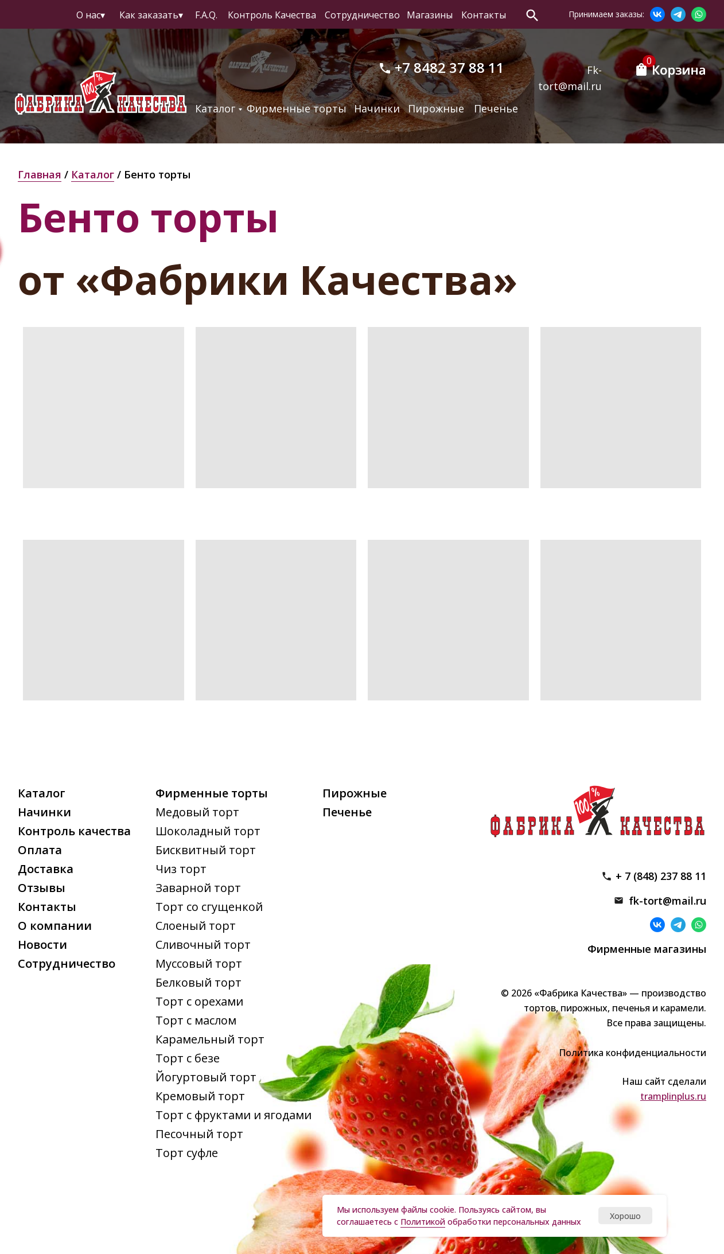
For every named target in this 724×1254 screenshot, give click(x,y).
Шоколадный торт (207, 831)
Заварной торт (198, 887)
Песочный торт (199, 1134)
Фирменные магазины (646, 949)
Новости (42, 944)
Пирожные (436, 108)
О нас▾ (90, 15)
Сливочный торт (203, 944)
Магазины (430, 15)
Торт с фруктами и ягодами (233, 1115)
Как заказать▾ (151, 15)
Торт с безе (187, 1058)
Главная (39, 174)
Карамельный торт (209, 1039)
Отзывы (41, 887)
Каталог (215, 108)
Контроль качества (74, 831)
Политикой (422, 1221)
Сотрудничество (362, 15)
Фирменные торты (297, 108)
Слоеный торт (195, 925)
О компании (55, 925)
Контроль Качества (272, 15)
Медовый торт (197, 812)
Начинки (377, 108)
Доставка (45, 869)
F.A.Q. (206, 15)
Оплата (40, 850)
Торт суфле (186, 1152)
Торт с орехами (199, 1001)
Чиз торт (181, 869)
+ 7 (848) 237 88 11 (661, 876)
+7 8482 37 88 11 (449, 67)
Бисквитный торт (205, 850)
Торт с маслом (195, 1020)
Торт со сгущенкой (209, 906)
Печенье (496, 108)
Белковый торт (198, 982)
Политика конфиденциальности (632, 1052)
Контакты (483, 15)
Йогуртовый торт (205, 1077)
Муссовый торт (198, 963)
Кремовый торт (200, 1096)
